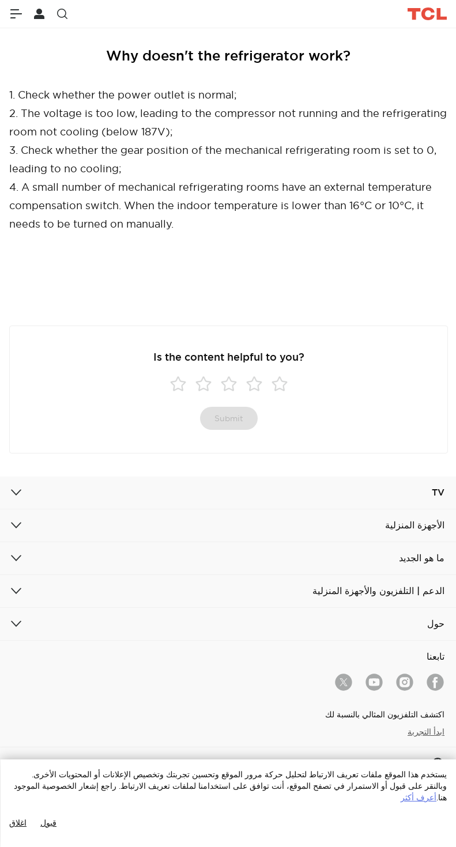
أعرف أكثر (418, 797)
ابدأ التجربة (426, 732)
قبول (48, 823)
